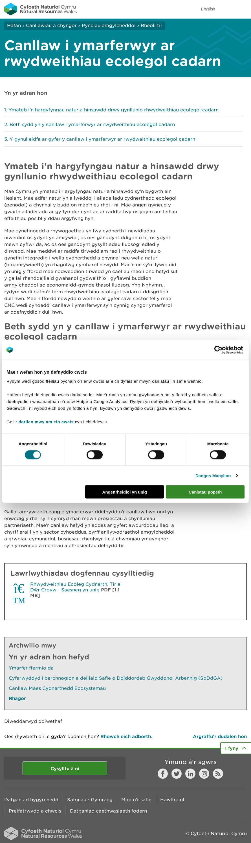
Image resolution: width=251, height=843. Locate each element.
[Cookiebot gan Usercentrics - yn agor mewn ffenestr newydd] (228, 349)
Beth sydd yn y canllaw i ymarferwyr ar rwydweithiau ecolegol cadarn (92, 124)
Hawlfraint (172, 799)
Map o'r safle (136, 799)
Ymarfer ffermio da (31, 668)
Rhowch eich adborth (125, 736)
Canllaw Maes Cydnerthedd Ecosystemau (57, 688)
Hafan (14, 25)
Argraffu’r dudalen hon (220, 736)
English (208, 9)
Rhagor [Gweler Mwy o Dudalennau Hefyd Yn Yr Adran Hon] (17, 698)
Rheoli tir (151, 25)
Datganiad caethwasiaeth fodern (108, 811)
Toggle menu (243, 9)
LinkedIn (190, 774)
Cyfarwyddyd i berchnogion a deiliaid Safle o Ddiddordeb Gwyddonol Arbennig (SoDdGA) (116, 678)
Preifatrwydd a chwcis (35, 811)
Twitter (176, 774)
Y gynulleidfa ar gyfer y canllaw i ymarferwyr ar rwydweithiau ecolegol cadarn (102, 139)
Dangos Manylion (213, 475)
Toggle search (227, 9)
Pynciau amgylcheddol (109, 25)
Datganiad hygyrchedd (31, 799)
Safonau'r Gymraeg (90, 799)
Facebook (163, 774)
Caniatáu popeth (205, 492)
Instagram (204, 774)
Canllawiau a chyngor (51, 25)
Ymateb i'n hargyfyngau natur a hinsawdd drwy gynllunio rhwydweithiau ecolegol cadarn (113, 110)
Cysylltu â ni (64, 768)
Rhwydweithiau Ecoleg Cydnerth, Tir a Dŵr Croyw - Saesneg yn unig (75, 587)
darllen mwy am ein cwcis (46, 421)
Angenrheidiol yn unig (124, 492)
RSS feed (218, 774)
